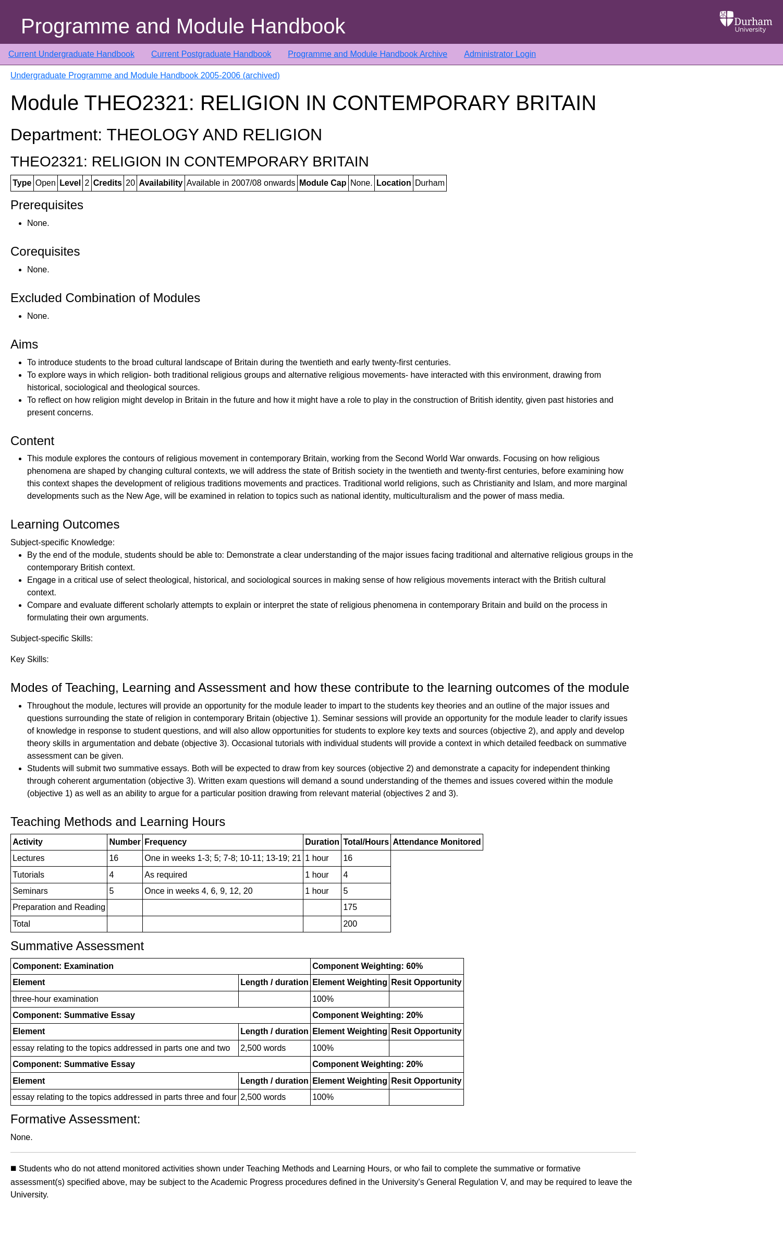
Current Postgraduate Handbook (211, 54)
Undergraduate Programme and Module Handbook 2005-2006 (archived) (145, 75)
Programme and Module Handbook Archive (367, 54)
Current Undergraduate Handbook (71, 54)
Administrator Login (500, 54)
